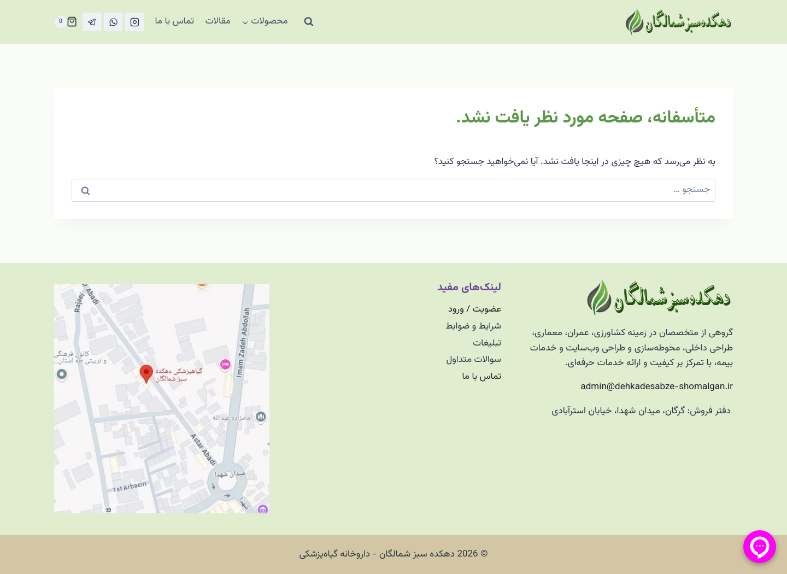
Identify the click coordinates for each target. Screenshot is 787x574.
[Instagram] (134, 22)
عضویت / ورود (474, 309)
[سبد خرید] (65, 22)
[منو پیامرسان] (759, 546)
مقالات (218, 21)
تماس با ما (174, 21)
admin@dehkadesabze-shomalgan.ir (657, 387)
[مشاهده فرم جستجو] (309, 22)
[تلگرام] (92, 22)
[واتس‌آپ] (113, 22)
